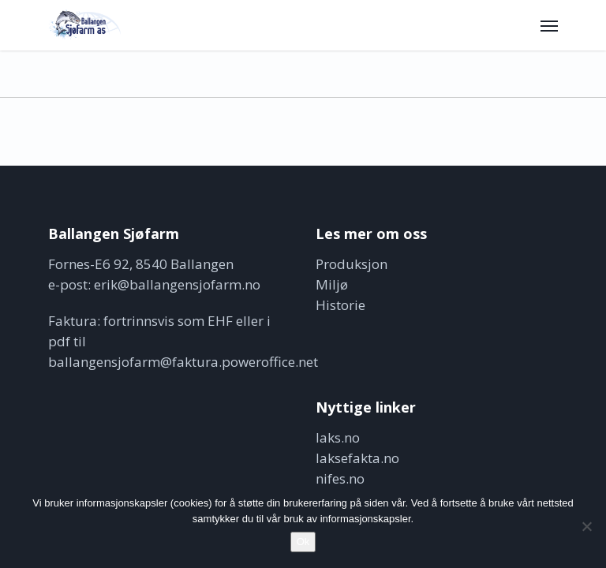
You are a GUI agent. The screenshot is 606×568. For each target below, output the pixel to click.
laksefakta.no (357, 458)
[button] (549, 25)
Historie (340, 305)
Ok (303, 541)
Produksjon (351, 264)
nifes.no (340, 478)
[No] (586, 526)
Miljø (332, 284)
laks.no (338, 437)
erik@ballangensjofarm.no (177, 284)
